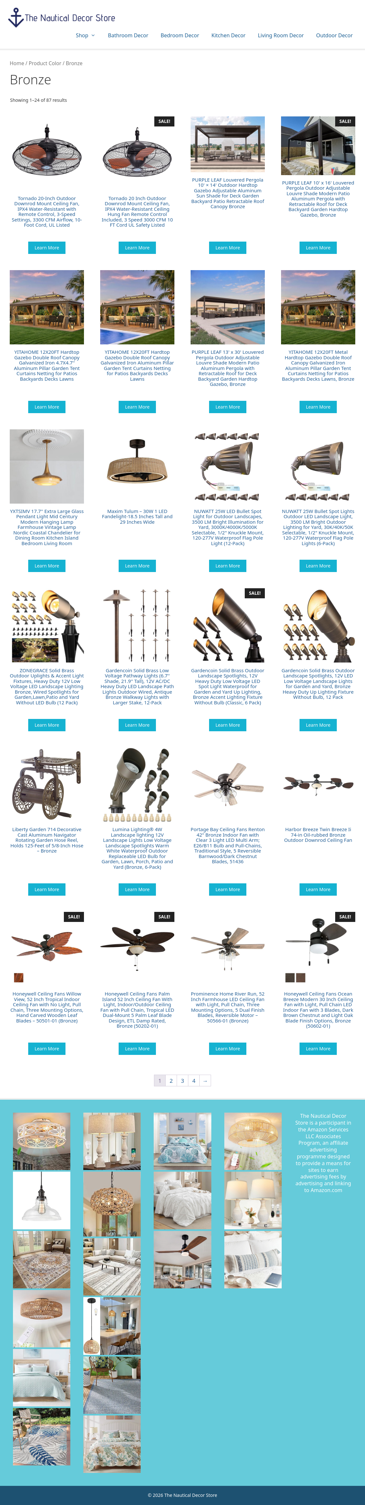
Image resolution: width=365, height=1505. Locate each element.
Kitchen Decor (228, 35)
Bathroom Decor (128, 35)
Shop (89, 35)
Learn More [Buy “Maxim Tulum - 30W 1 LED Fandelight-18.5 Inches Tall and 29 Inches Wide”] (137, 566)
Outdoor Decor (334, 35)
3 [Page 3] (182, 1080)
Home (17, 63)
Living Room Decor (281, 35)
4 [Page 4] (193, 1080)
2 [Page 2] (171, 1080)
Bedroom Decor (180, 35)
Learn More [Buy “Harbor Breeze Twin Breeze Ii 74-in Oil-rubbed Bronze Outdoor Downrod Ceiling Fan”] (318, 889)
